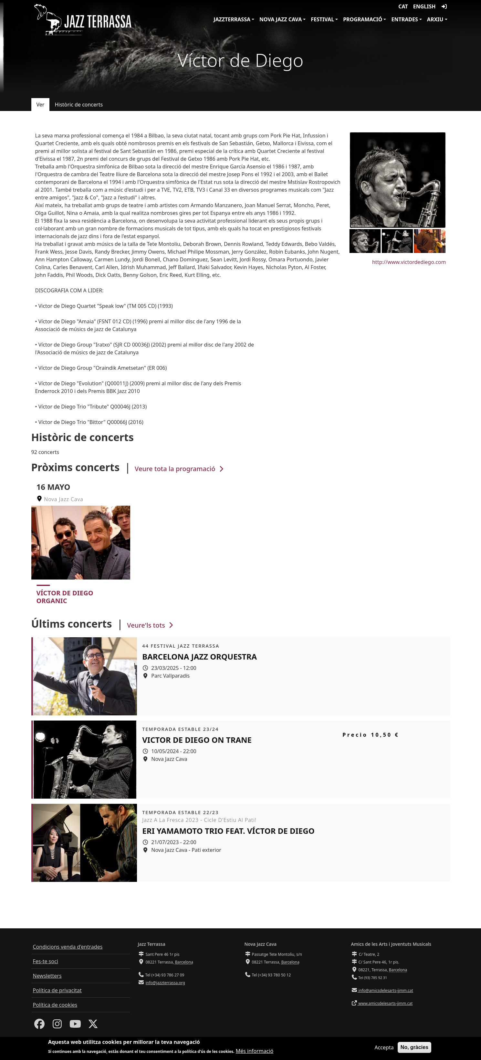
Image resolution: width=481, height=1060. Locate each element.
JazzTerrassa (232, 19)
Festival (322, 19)
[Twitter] (93, 1025)
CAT (403, 6)
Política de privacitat (57, 990)
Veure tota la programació (180, 468)
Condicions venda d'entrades (68, 946)
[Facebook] (39, 1025)
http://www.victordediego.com (409, 262)
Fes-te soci (45, 961)
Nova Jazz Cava (280, 19)
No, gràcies (414, 1048)
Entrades (404, 19)
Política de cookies (55, 1004)
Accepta (383, 1048)
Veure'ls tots (151, 625)
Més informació (255, 1051)
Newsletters (47, 975)
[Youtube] (75, 1025)
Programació (362, 19)
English (424, 6)
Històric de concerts (79, 104)
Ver (41, 104)
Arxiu (435, 19)
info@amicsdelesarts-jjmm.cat (385, 990)
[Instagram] (57, 1025)
